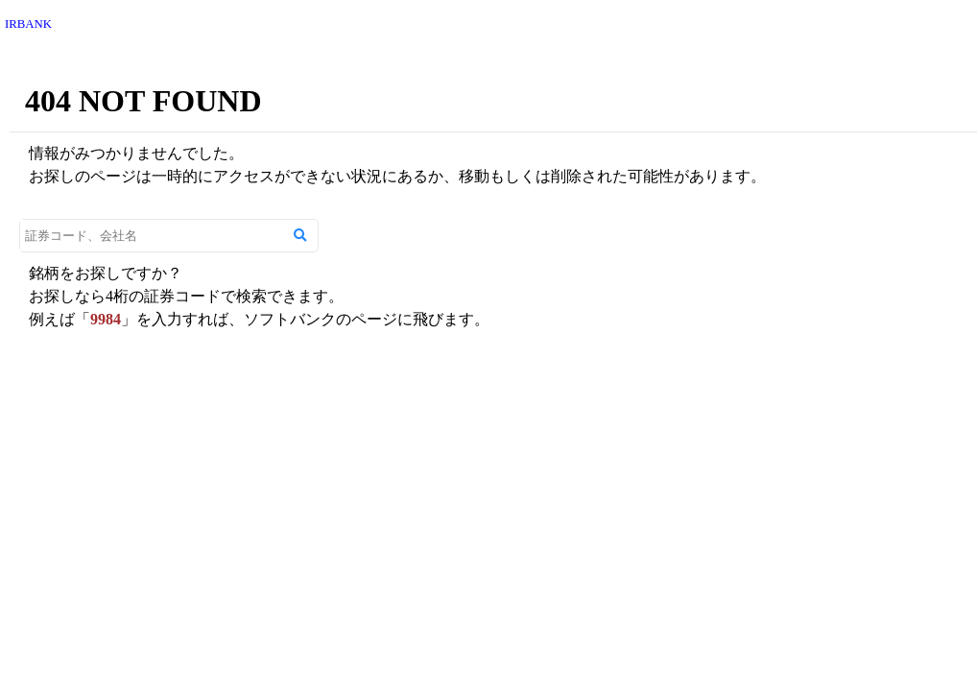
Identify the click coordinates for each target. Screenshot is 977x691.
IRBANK (28, 24)
